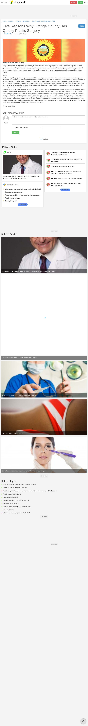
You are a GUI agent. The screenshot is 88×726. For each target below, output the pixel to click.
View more (23, 204)
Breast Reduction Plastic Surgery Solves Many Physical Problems (66, 185)
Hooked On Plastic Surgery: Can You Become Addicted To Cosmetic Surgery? (66, 172)
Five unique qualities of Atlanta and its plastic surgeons (22, 195)
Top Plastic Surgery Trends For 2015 (63, 166)
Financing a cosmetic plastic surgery (14, 488)
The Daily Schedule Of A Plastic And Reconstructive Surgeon (63, 154)
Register (73, 2)
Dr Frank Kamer (8, 510)
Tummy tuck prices (11, 201)
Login (80, 2)
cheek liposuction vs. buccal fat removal (16, 500)
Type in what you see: (21, 127)
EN (85, 2)
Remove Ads (73, 16)
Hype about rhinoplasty (10, 497)
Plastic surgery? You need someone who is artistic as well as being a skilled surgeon (30, 491)
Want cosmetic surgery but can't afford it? (16, 513)
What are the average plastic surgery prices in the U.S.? (23, 189)
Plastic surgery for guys (12, 198)
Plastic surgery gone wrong (12, 494)
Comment (15, 132)
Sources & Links (9, 106)
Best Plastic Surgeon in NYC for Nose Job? (17, 506)
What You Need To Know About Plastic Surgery (66, 178)
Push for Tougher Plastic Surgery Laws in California (19, 484)
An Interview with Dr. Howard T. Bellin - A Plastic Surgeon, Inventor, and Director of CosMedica (21, 177)
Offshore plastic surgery (10, 503)
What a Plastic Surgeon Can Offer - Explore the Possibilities (66, 160)
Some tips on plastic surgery (14, 192)
